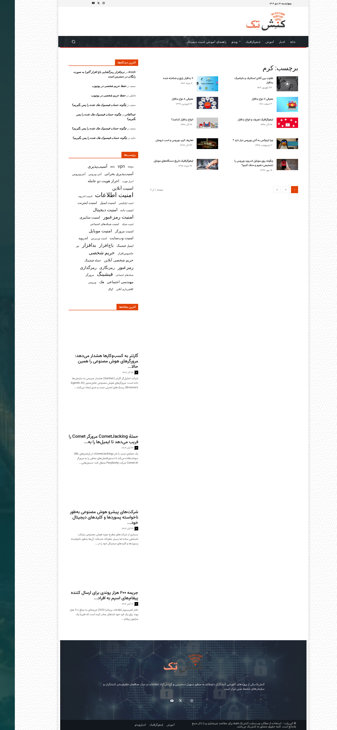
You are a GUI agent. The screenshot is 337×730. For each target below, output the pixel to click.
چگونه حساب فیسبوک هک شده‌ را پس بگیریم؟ (84, 105)
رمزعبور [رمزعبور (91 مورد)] (111, 267)
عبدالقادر (115, 114)
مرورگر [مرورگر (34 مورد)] (75, 275)
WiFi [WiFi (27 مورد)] (97, 166)
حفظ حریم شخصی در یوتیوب (94, 86)
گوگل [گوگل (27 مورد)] (95, 289)
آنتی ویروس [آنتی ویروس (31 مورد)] (80, 174)
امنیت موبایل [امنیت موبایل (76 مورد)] (85, 230)
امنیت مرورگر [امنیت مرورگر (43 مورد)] (109, 231)
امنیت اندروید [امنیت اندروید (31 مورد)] (70, 196)
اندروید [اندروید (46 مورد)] (68, 238)
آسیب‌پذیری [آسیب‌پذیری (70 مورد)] (82, 166)
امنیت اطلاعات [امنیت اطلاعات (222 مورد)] (99, 195)
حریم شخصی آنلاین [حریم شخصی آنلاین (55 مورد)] (104, 260)
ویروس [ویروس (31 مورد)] (77, 282)
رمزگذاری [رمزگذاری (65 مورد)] (73, 267)
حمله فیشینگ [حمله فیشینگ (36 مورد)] (78, 260)
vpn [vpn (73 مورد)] (106, 166)
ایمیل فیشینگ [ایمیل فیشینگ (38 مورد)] (110, 246)
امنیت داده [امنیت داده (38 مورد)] (112, 210)
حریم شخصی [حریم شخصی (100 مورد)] (87, 252)
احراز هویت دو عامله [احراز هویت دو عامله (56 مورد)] (88, 181)
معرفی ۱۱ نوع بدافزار (247, 99)
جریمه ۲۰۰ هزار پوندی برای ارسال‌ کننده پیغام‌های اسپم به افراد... (89, 595)
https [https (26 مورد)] (116, 166)
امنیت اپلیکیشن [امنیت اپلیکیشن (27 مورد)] (111, 203)
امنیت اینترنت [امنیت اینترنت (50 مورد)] (72, 202)
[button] (59, 42)
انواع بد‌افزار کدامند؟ (167, 119)
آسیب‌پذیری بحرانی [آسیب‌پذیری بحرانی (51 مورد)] (104, 173)
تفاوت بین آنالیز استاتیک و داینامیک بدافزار (239, 80)
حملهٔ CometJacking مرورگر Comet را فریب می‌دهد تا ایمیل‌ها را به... (88, 439)
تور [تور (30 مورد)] (62, 245)
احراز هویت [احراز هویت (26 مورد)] (113, 181)
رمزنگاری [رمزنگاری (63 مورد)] (92, 267)
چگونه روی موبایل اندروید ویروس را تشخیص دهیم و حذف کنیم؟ (239, 163)
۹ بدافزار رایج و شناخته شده (163, 78)
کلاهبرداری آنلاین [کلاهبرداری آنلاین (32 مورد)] (110, 289)
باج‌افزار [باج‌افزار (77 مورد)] (91, 245)
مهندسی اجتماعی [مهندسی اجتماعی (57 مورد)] (105, 282)
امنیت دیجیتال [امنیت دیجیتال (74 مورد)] (90, 209)
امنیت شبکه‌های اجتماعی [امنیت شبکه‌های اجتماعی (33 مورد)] (89, 224)
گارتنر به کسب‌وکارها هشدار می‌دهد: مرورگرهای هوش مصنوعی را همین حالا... (91, 361)
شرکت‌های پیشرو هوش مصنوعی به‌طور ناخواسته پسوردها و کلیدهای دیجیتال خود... (89, 517)
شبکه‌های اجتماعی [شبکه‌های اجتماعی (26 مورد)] (110, 274)
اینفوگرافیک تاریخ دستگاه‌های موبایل (158, 161)
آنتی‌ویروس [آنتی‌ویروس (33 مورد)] (64, 174)
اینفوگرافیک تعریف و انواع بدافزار (240, 119)
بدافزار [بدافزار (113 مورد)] (74, 245)
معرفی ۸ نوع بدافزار (167, 99)
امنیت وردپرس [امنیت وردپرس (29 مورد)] (84, 238)
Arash (117, 72)
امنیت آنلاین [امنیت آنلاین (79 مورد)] (108, 188)
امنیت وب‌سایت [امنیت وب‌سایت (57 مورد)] (107, 238)
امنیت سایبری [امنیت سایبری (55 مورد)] (75, 217)
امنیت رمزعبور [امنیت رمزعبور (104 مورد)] (103, 216)
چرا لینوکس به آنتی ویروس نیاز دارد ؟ (238, 140)
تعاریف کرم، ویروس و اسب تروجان (159, 140)
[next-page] (262, 189)
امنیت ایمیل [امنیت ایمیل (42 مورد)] (93, 202)
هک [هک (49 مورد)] (86, 282)
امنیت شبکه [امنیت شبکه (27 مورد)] (113, 224)
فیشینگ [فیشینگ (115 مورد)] (90, 274)
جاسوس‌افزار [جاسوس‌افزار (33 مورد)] (111, 253)
